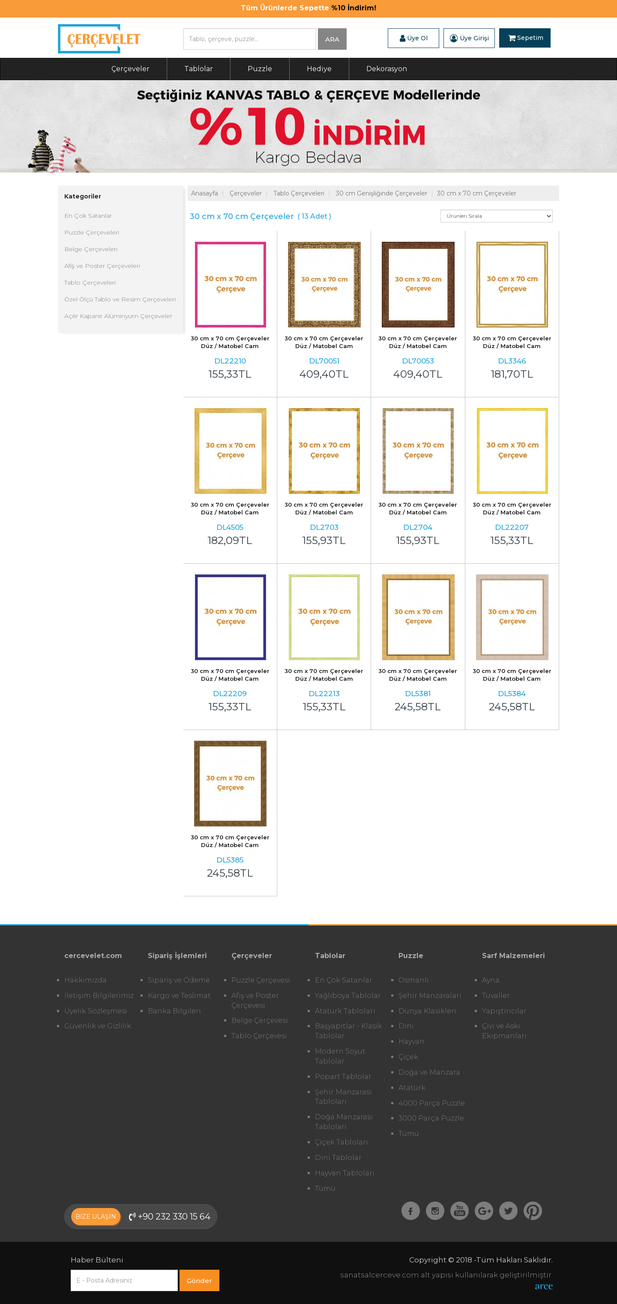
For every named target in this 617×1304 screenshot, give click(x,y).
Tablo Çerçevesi (259, 1036)
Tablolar (198, 69)
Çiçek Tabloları (341, 1142)
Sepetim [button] (525, 38)
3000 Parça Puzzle (431, 1118)
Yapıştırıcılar (504, 1011)
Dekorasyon (386, 69)
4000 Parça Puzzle (431, 1103)
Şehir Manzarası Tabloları (343, 1097)
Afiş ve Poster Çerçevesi (255, 1001)
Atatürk (411, 1088)
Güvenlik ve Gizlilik (97, 1026)
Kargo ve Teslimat (179, 996)
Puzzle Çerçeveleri (91, 232)
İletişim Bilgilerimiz (99, 996)
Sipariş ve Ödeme (179, 980)
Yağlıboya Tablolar (348, 996)
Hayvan (411, 1041)
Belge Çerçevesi (259, 1020)
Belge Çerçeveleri (90, 249)
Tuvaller (496, 996)
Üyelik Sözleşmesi (95, 1011)
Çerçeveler (130, 69)
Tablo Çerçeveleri (90, 282)
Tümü (325, 1188)
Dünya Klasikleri (427, 1011)
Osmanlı (413, 980)
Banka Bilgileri (174, 1011)
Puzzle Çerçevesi (260, 980)
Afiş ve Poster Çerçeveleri (102, 266)
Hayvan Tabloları (344, 1173)
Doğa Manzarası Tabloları (344, 1122)
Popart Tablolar (343, 1077)
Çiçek (408, 1057)
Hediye (319, 69)
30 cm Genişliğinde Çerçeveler (381, 193)
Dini (406, 1026)
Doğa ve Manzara (429, 1072)
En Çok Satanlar (88, 215)
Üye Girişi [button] (469, 38)
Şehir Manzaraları (429, 996)
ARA (332, 39)
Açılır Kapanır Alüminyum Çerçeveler (118, 316)
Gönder (199, 1281)
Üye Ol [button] (414, 38)
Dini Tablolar (338, 1158)
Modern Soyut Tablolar (340, 1056)
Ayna (491, 980)
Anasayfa (204, 193)
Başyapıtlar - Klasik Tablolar (348, 1031)
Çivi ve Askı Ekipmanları (504, 1031)
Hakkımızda (85, 980)
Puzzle (260, 69)
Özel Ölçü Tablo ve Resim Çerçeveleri (120, 299)
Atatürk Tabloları (345, 1011)
